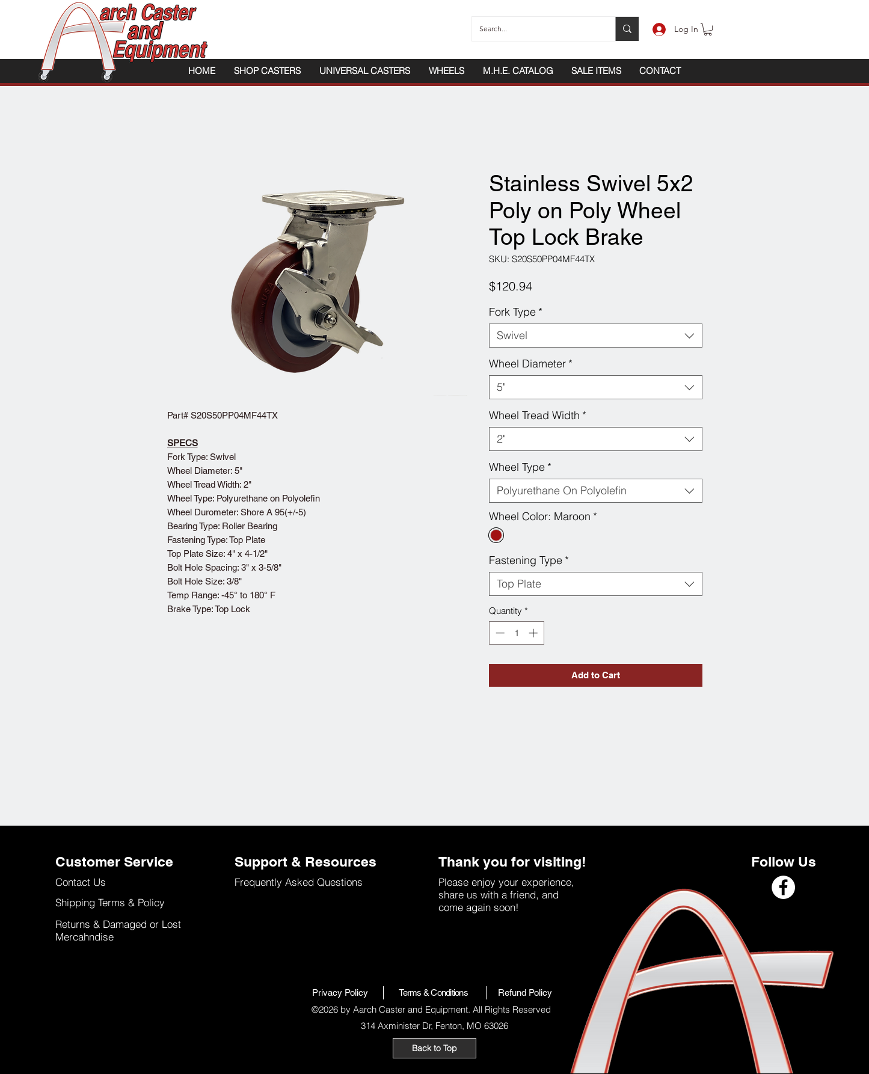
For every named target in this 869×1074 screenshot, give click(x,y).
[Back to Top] (434, 1048)
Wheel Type (520, 467)
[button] (708, 29)
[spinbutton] (516, 633)
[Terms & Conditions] (434, 992)
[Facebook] (783, 887)
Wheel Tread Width (537, 415)
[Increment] (534, 633)
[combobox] (595, 336)
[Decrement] (499, 633)
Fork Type (515, 312)
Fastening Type (529, 560)
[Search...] (534, 29)
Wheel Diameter (531, 363)
